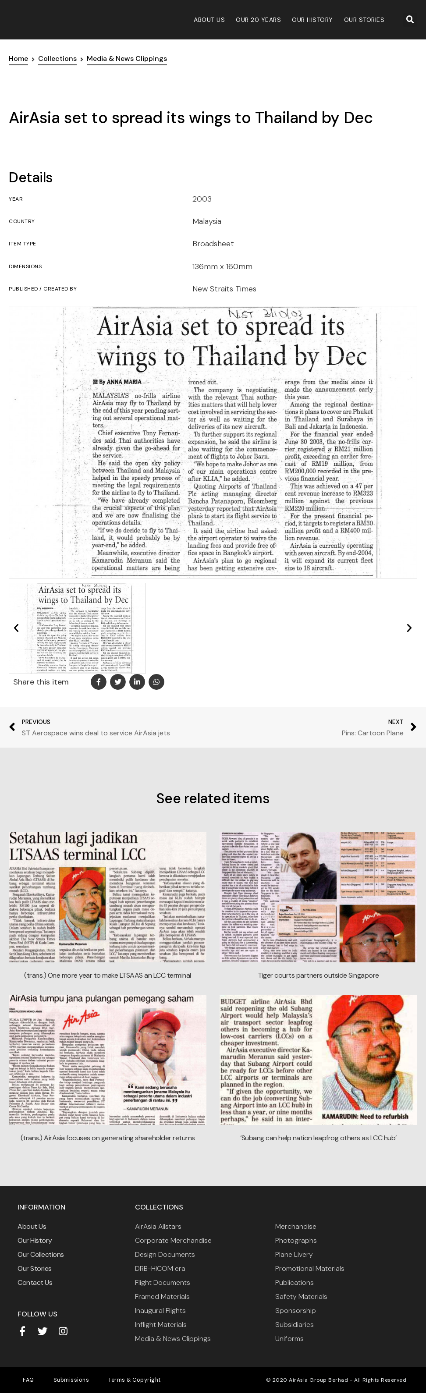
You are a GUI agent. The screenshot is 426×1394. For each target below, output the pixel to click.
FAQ (25, 1380)
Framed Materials (162, 1296)
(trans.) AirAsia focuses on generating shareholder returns (108, 1137)
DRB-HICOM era (160, 1268)
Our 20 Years (258, 20)
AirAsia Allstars (158, 1226)
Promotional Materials (309, 1268)
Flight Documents (162, 1282)
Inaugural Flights (160, 1310)
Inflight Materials (161, 1324)
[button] (410, 20)
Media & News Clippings (173, 1338)
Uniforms (289, 1338)
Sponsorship (295, 1310)
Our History (312, 20)
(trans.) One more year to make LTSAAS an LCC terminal (107, 975)
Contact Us (35, 1282)
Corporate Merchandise (173, 1240)
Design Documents (165, 1254)
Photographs (296, 1240)
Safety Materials (301, 1296)
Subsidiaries (294, 1324)
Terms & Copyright (115, 1380)
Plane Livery (294, 1254)
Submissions (60, 1380)
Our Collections (41, 1254)
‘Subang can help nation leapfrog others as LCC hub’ (318, 1137)
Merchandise (295, 1226)
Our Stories (364, 20)
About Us (209, 20)
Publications (294, 1282)
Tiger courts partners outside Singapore (318, 975)
